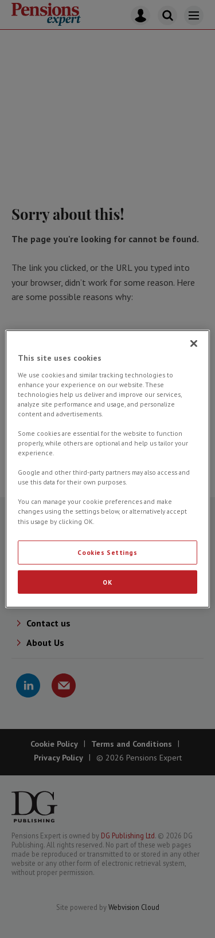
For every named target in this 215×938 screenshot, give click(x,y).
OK (107, 581)
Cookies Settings (107, 551)
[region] (107, 469)
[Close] (193, 343)
